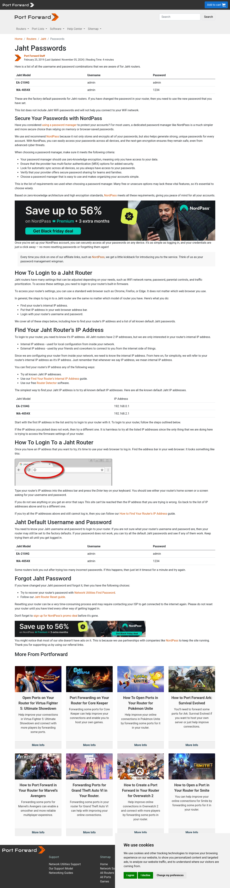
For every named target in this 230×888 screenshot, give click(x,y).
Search (208, 17)
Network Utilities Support (65, 864)
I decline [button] (145, 875)
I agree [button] (130, 875)
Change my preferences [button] (170, 875)
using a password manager (59, 125)
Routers (31, 39)
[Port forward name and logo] (18, 4)
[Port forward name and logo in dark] (37, 16)
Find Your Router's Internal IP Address (55, 378)
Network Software (111, 868)
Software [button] (56, 29)
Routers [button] (21, 29)
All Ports (105, 877)
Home (18, 39)
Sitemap (105, 857)
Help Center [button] (75, 29)
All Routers (107, 873)
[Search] (179, 16)
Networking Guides (61, 873)
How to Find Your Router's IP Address (143, 513)
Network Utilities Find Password (94, 592)
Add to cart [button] (216, 5)
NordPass (52, 136)
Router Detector (47, 383)
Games (104, 881)
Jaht (43, 39)
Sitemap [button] (93, 29)
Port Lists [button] (38, 29)
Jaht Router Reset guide (49, 597)
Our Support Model (61, 868)
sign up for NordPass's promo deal (55, 615)
